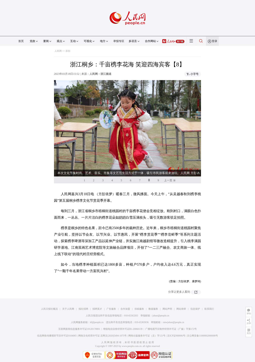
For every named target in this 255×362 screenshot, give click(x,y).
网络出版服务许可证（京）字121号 (146, 335)
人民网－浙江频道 (100, 73)
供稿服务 (139, 309)
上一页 (168, 180)
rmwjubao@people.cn (173, 322)
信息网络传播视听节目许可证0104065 (57, 335)
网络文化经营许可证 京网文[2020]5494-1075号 (102, 335)
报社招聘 (83, 309)
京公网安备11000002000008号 (202, 335)
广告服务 (111, 309)
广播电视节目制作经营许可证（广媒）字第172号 (171, 329)
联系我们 (209, 309)
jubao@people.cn (160, 315)
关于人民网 (68, 309)
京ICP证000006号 (176, 335)
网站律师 (181, 309)
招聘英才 (97, 309)
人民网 (58, 51)
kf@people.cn (97, 322)
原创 (67, 51)
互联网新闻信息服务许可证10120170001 (79, 329)
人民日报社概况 (49, 309)
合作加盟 (125, 309)
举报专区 (118, 41)
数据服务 (153, 309)
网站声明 (167, 309)
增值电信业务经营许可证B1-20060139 (123, 329)
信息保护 (195, 309)
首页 (21, 41)
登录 (214, 41)
